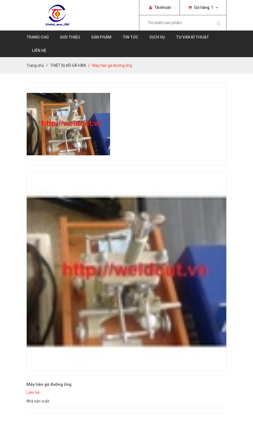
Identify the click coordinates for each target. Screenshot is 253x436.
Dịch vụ (157, 37)
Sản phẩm (101, 37)
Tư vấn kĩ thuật (192, 37)
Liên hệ (39, 50)
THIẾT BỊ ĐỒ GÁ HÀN (68, 65)
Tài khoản (160, 7)
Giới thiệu (70, 37)
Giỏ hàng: (203, 7)
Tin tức (130, 37)
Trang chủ (37, 37)
